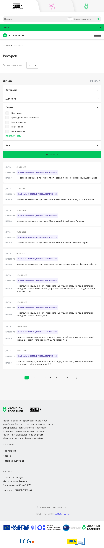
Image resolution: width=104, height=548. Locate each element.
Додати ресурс (14, 35)
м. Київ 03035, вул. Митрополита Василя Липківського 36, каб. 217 (17, 481)
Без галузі (16, 113)
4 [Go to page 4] (45, 377)
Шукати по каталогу (83, 19)
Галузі (52, 28)
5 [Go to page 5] (50, 377)
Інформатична (18, 122)
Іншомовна (17, 127)
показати (52, 154)
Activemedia (61, 514)
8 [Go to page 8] (67, 377)
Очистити (95, 81)
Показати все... (13, 136)
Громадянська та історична (25, 117)
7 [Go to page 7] (61, 377)
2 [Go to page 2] (34, 377)
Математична (18, 131)
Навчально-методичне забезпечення (37, 172)
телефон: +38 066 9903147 (17, 490)
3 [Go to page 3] (40, 377)
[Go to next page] (76, 378)
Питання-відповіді (13, 461)
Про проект (9, 451)
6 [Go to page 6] (56, 377)
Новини (7, 456)
